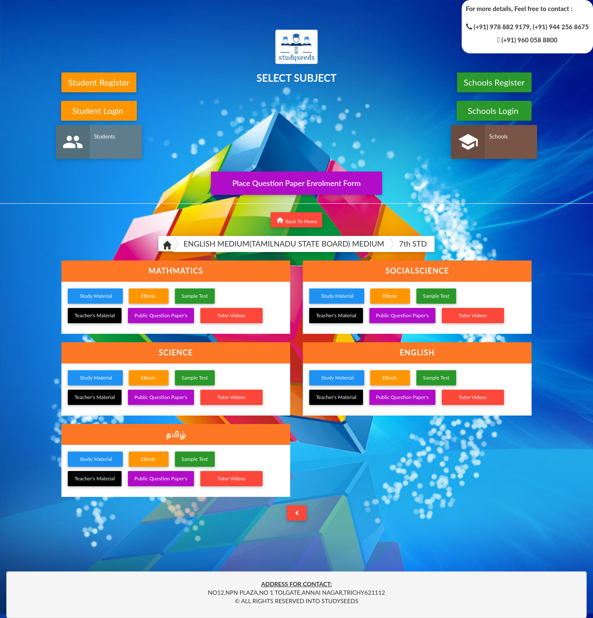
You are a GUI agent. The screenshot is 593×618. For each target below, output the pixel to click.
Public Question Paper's (161, 315)
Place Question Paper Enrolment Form (296, 183)
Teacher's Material (95, 315)
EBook (149, 296)
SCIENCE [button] (176, 352)
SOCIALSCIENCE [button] (417, 270)
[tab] (175, 271)
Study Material (95, 296)
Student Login (99, 110)
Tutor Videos (231, 315)
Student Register (99, 82)
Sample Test (195, 296)
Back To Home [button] (297, 220)
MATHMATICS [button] (175, 270)
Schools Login (494, 110)
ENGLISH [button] (417, 352)
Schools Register (494, 82)
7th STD (413, 243)
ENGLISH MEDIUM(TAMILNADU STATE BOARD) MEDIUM (283, 243)
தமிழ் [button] (176, 434)
